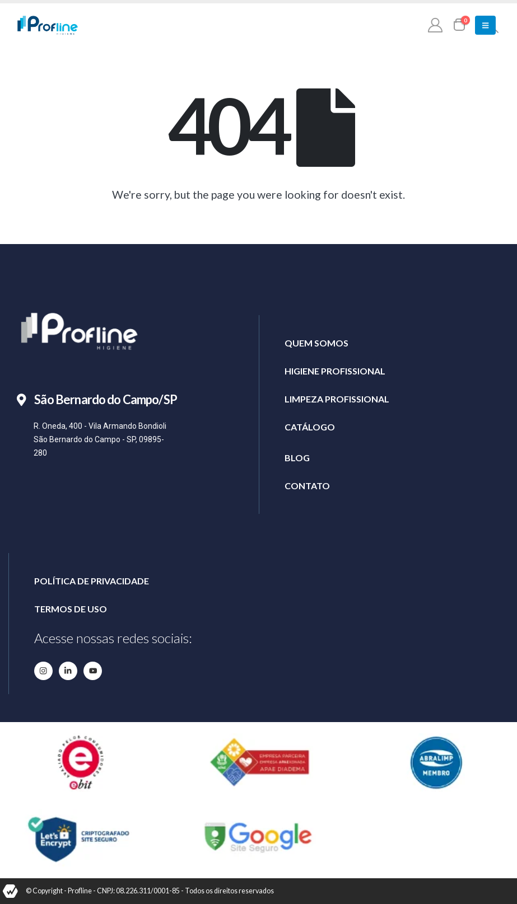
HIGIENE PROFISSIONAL (335, 371)
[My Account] (435, 24)
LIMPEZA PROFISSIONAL (337, 399)
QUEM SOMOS (316, 343)
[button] (485, 25)
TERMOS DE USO (70, 608)
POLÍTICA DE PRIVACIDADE (91, 580)
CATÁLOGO (310, 426)
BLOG (297, 457)
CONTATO (307, 485)
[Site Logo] (47, 25)
